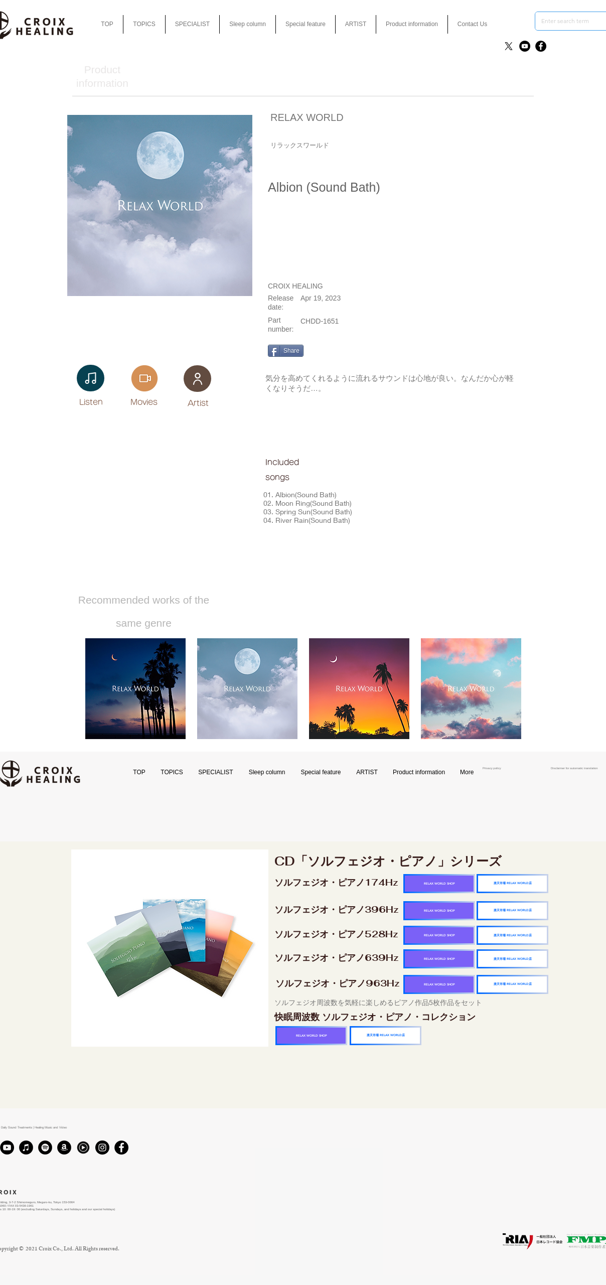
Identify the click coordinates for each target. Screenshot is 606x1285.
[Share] (286, 351)
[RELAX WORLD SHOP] (439, 883)
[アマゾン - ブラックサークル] (64, 1147)
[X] (508, 46)
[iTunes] (26, 1147)
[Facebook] (540, 46)
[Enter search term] (569, 21)
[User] (197, 378)
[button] (305, 24)
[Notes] (90, 378)
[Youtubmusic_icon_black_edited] (83, 1147)
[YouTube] (524, 46)
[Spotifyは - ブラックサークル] (45, 1147)
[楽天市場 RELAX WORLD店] (512, 883)
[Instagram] (102, 1147)
